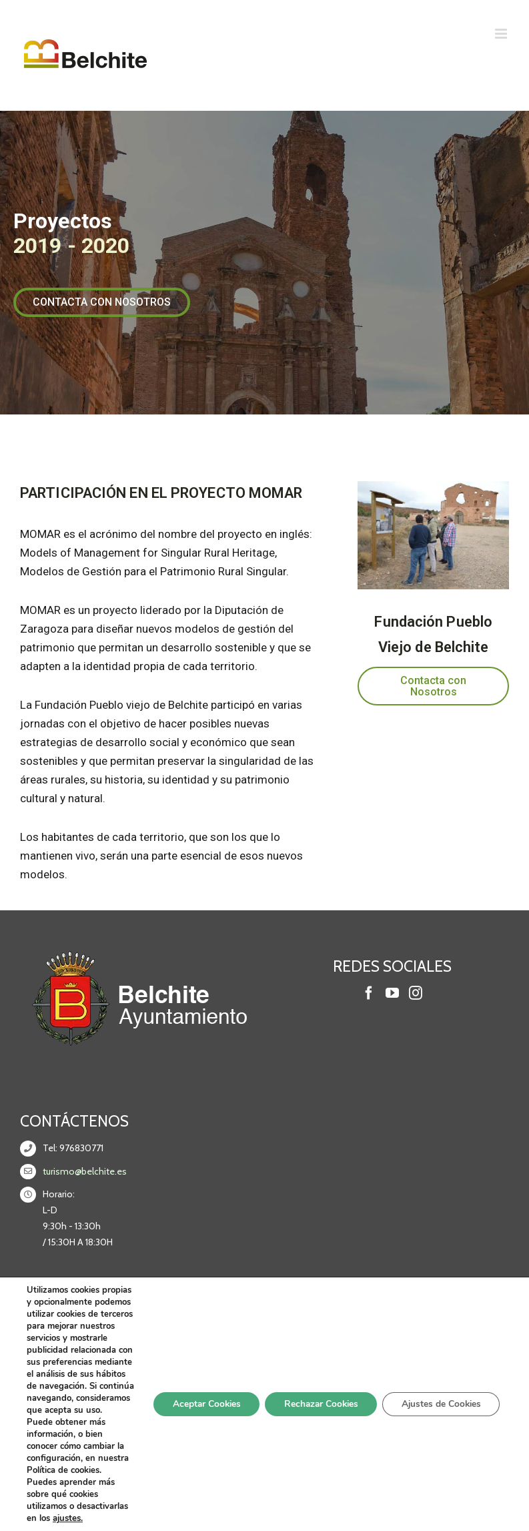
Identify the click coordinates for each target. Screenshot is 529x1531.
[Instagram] (415, 993)
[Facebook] (369, 993)
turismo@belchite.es (85, 1171)
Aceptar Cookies (196, 1427)
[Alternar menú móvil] (502, 34)
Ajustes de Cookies (439, 1427)
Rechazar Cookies (314, 1427)
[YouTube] (392, 993)
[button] (101, 302)
